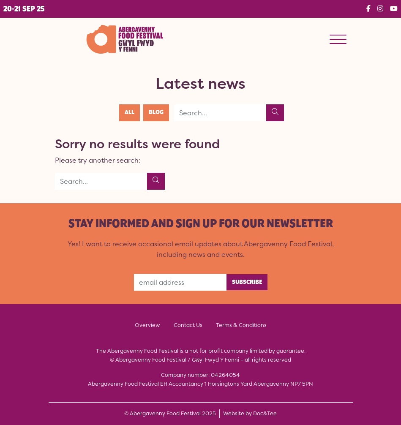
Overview (147, 325)
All (129, 112)
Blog (156, 112)
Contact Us (188, 325)
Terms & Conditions (241, 325)
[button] (24, 9)
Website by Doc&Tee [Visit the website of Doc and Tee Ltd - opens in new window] (250, 413)
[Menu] (338, 39)
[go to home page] (124, 38)
